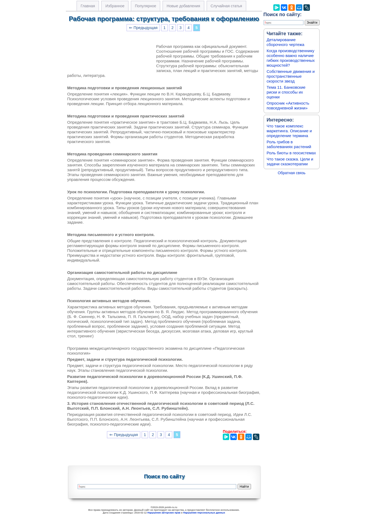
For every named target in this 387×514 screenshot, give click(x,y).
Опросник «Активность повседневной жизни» (288, 105)
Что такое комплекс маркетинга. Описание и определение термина (289, 131)
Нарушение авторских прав (163, 512)
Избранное (114, 6)
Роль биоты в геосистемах (291, 153)
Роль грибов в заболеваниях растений (289, 144)
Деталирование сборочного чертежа (285, 42)
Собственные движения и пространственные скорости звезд (291, 76)
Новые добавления (183, 6)
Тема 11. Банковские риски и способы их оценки (286, 92)
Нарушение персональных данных (204, 512)
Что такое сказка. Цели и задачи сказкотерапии (290, 161)
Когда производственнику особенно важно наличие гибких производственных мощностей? (291, 57)
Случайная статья (226, 6)
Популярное (145, 6)
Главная (88, 6)
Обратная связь (291, 173)
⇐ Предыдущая (143, 28)
